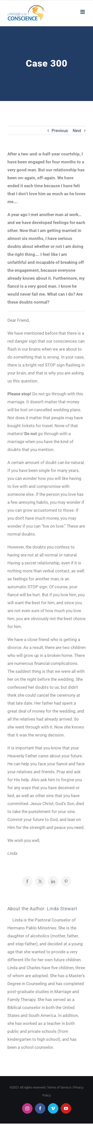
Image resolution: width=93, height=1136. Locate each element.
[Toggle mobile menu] (83, 11)
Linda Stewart (62, 908)
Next (77, 130)
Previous (60, 130)
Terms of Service (59, 1087)
